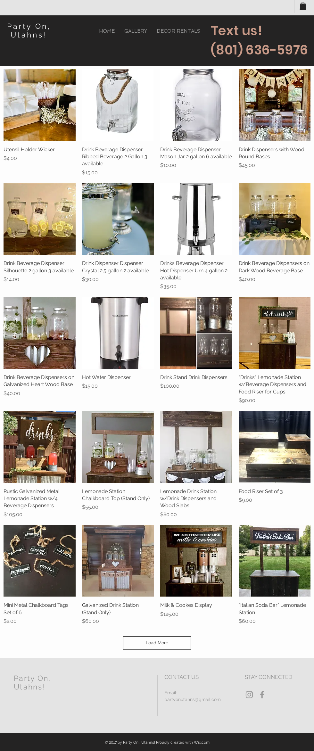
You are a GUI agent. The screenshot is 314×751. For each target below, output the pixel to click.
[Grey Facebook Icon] (262, 694)
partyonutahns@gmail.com (192, 699)
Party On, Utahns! (29, 30)
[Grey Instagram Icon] (249, 694)
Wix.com (202, 742)
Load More (157, 642)
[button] (303, 6)
